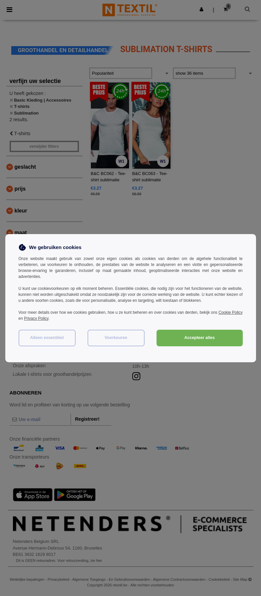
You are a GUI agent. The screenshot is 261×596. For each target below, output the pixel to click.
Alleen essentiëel (47, 337)
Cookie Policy (231, 312)
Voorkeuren (115, 337)
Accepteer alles (199, 337)
